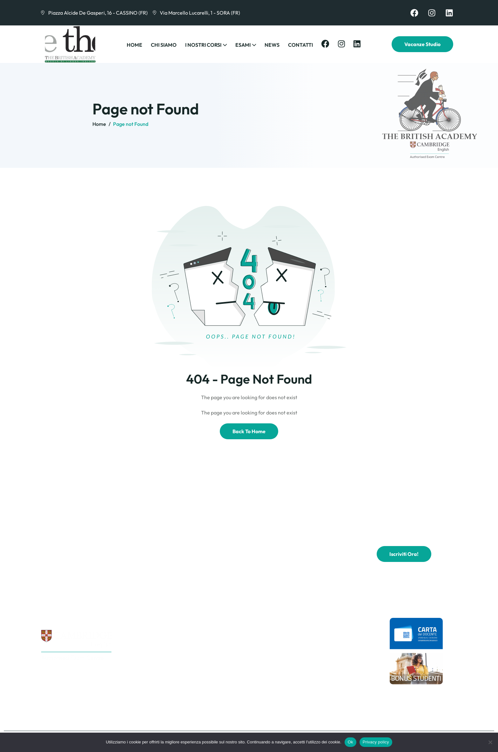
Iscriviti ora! (404, 554)
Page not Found (130, 124)
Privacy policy (376, 742)
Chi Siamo (164, 45)
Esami (243, 45)
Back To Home (249, 431)
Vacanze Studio (422, 44)
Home (134, 45)
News (272, 45)
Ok (350, 742)
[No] (490, 742)
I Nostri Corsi (203, 45)
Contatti (300, 45)
